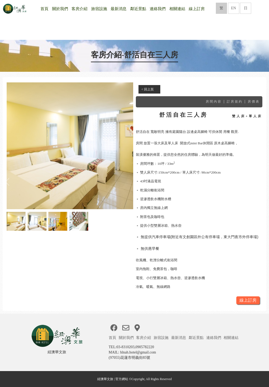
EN (233, 8)
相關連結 (177, 9)
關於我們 (60, 9)
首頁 (44, 9)
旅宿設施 (99, 9)
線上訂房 (197, 9)
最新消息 (119, 9)
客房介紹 (79, 9)
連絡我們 (158, 9)
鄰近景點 (138, 9)
